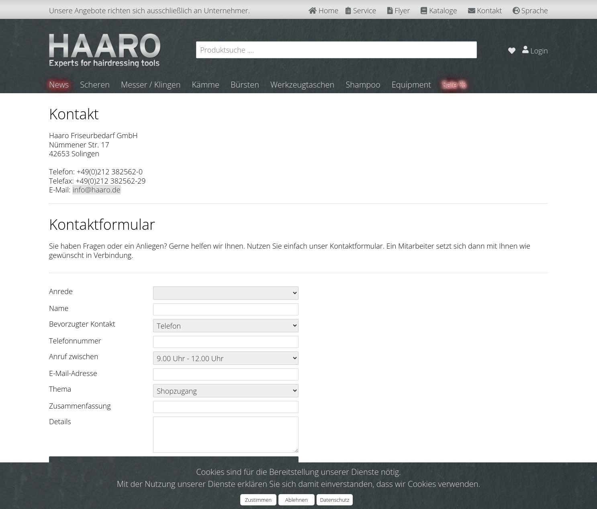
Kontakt (485, 10)
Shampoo (363, 84)
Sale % (454, 84)
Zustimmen (258, 499)
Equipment (411, 84)
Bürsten (245, 84)
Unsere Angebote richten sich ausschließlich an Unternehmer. (149, 10)
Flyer (398, 10)
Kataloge (439, 10)
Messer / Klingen (151, 84)
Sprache (530, 10)
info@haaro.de (97, 189)
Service (361, 10)
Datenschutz (334, 499)
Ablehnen (296, 499)
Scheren (95, 84)
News (59, 84)
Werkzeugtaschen (302, 84)
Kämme (205, 84)
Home (323, 10)
